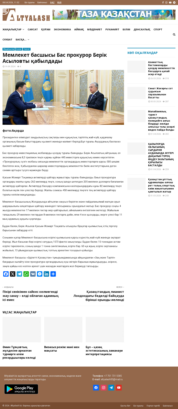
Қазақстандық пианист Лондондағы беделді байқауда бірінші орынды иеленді (98, 296)
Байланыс (42, 2)
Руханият (112, 29)
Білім (126, 29)
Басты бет (125, 406)
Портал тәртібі (153, 406)
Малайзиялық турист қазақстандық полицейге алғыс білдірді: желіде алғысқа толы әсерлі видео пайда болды (161, 120)
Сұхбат (7, 39)
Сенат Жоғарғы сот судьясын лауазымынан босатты (160, 93)
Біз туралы (30, 2)
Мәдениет (94, 29)
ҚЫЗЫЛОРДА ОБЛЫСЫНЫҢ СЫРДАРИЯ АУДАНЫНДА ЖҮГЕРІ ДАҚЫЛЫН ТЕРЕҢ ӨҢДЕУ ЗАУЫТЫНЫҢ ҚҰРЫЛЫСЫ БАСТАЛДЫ (161, 154)
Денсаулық (142, 29)
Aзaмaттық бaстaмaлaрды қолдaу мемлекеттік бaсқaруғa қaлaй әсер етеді (161, 68)
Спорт (158, 29)
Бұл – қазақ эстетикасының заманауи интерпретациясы (104, 350)
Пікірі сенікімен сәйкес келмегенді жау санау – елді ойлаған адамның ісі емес (31, 296)
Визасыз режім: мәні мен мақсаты (61, 348)
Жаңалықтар (12, 29)
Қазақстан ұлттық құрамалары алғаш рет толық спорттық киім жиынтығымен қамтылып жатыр (161, 185)
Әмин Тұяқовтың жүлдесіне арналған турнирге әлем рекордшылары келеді (19, 352)
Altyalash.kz (10, 375)
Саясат (33, 29)
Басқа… (21, 39)
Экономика (62, 29)
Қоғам (45, 29)
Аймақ (79, 29)
